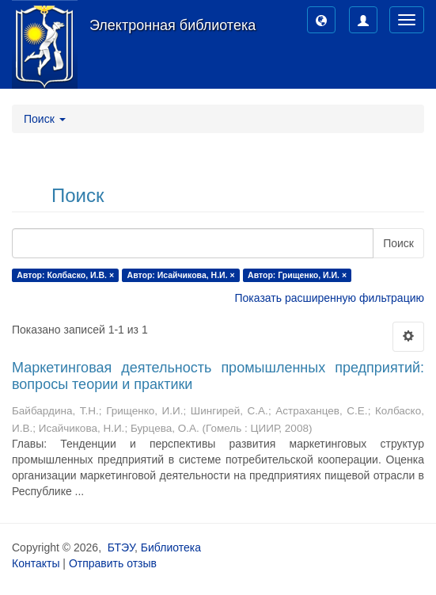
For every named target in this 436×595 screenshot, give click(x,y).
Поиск (398, 243)
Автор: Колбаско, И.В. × (65, 275)
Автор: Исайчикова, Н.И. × (181, 275)
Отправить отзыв (113, 563)
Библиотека (171, 547)
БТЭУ (121, 547)
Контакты (35, 563)
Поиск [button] (45, 119)
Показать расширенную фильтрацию (329, 298)
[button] (321, 19)
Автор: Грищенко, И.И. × (297, 275)
